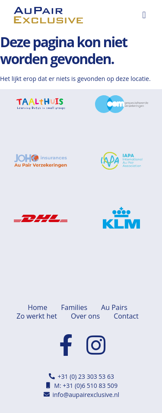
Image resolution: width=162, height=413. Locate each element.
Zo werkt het (36, 316)
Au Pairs (114, 307)
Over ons (85, 316)
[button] (144, 15)
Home (37, 307)
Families (74, 307)
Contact (126, 316)
